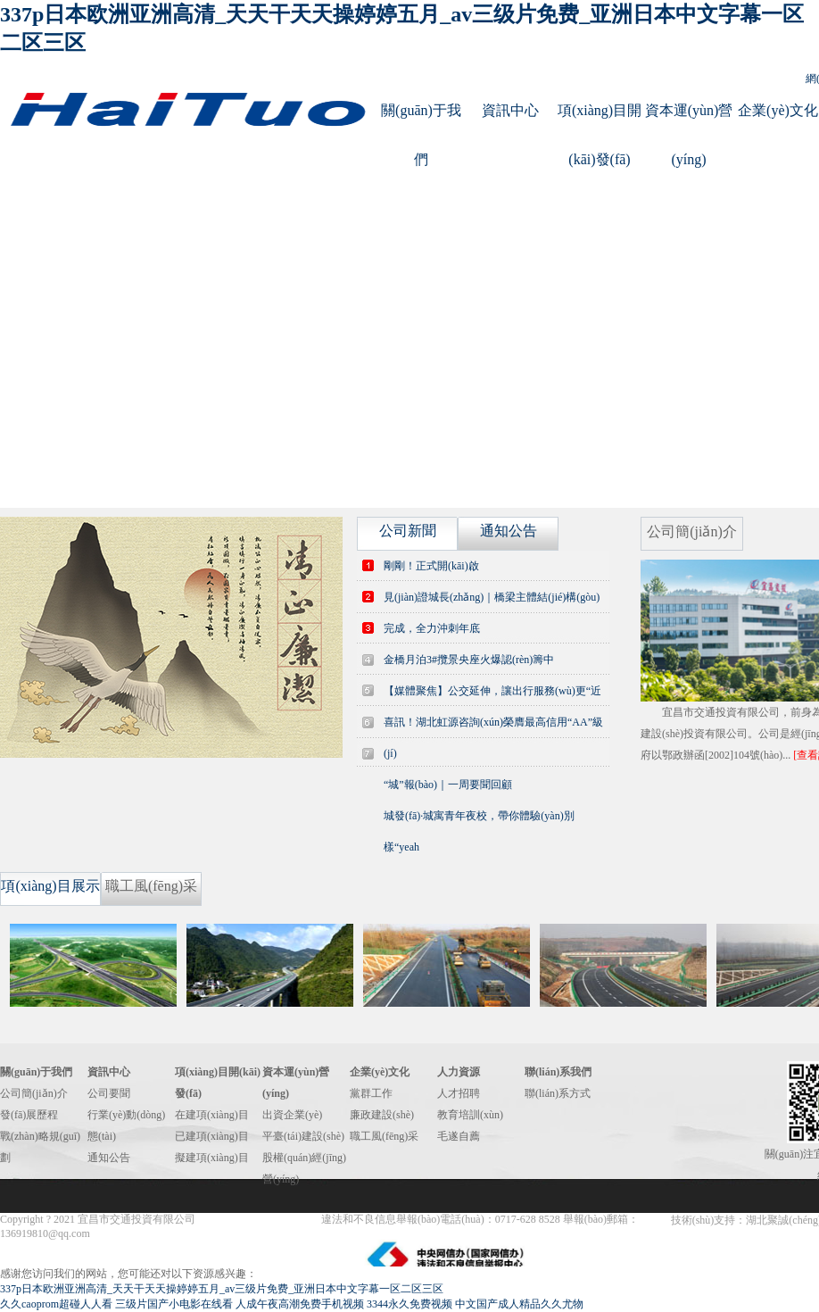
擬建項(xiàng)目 (212, 1157)
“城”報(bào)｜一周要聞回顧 (448, 784)
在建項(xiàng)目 (212, 1115)
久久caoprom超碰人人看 (56, 1304)
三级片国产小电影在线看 (174, 1304)
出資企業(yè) (292, 1115)
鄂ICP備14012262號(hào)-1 (259, 1219)
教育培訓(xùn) (470, 1115)
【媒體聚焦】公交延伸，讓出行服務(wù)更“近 (492, 691)
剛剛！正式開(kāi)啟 (431, 566)
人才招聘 (458, 1093)
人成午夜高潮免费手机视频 (300, 1304)
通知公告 (108, 1157)
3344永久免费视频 (409, 1304)
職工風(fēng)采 (384, 1136)
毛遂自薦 (458, 1136)
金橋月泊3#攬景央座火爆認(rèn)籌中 (469, 659)
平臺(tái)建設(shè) (303, 1136)
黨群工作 (371, 1093)
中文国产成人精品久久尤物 (519, 1304)
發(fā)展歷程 (29, 1115)
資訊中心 (510, 110)
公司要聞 (108, 1093)
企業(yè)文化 (778, 110)
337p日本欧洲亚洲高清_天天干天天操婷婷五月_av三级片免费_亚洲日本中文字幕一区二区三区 (221, 1289)
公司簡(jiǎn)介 (34, 1093)
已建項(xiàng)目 (212, 1136)
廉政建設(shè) (382, 1115)
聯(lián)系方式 (558, 1093)
